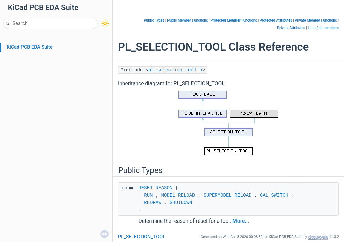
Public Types (154, 20)
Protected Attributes (276, 20)
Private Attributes (291, 28)
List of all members (323, 28)
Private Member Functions (316, 20)
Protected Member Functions (234, 20)
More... (240, 221)
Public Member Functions (187, 20)
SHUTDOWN (181, 202)
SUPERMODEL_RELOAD (228, 195)
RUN (148, 195)
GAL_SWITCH (274, 195)
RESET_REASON (155, 188)
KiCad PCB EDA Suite (30, 47)
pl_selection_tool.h (175, 70)
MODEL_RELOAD (178, 195)
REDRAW (152, 202)
